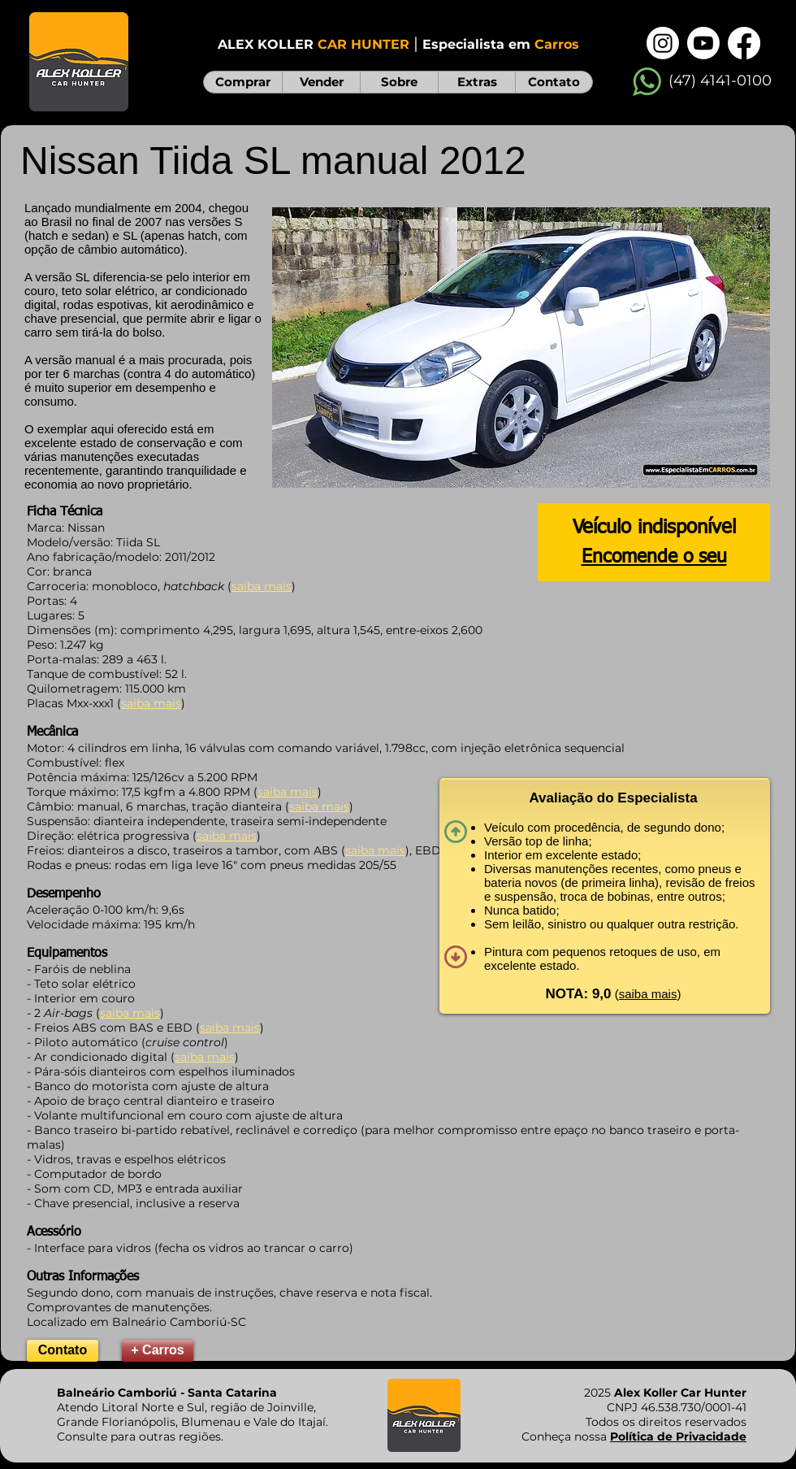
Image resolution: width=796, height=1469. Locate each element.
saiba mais (151, 703)
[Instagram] (663, 43)
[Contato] (62, 1351)
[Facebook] (744, 43)
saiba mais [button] (648, 994)
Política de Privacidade (678, 1436)
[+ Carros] (157, 1351)
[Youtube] (703, 43)
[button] (521, 347)
